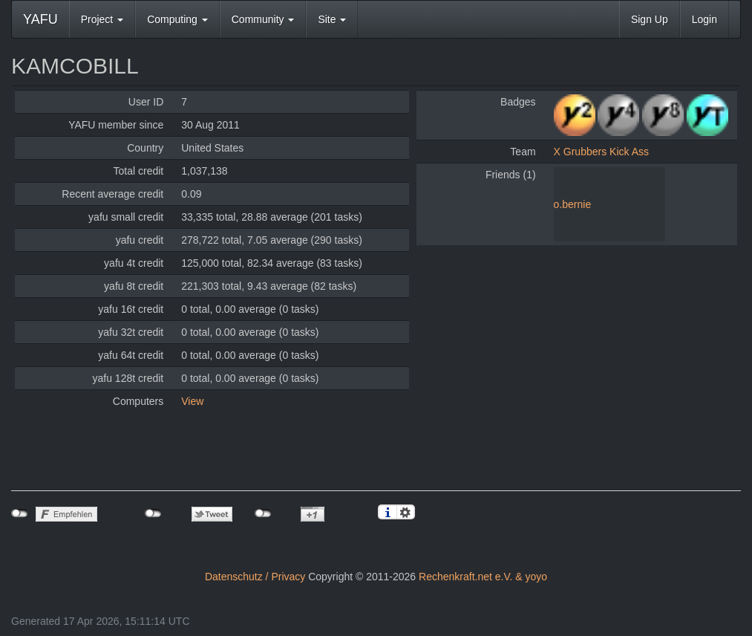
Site (332, 19)
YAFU (40, 19)
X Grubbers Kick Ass (601, 152)
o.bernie (573, 204)
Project (102, 19)
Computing (177, 19)
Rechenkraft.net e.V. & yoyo (483, 577)
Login (704, 19)
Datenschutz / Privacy (255, 577)
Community (263, 19)
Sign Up (649, 19)
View (192, 401)
